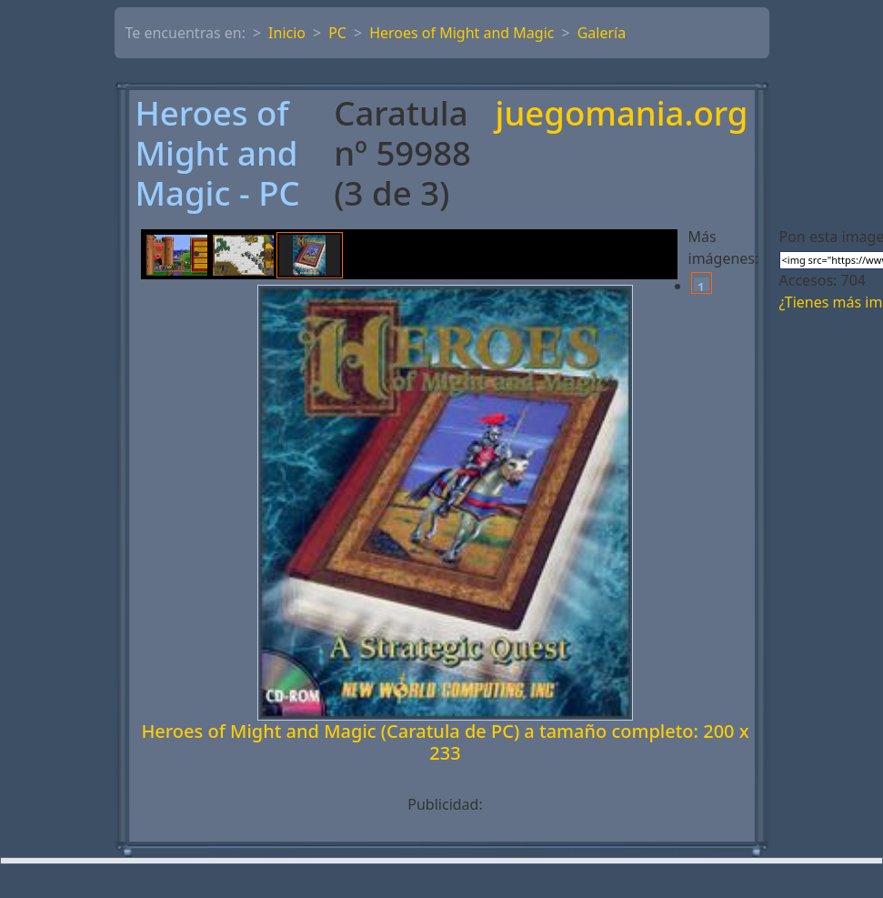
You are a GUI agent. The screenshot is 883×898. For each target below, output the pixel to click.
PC (337, 33)
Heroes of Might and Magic (461, 33)
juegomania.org (622, 115)
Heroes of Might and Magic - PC (217, 154)
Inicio (287, 33)
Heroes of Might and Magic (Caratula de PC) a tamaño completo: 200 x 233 (444, 742)
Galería (602, 33)
